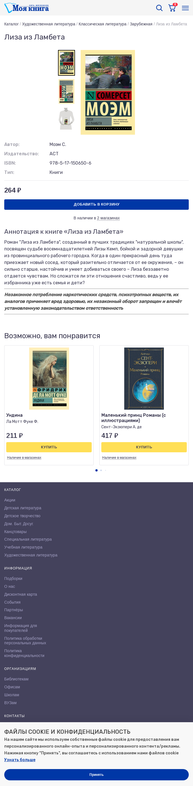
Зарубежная (141, 24)
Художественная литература (48, 24)
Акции (9, 500)
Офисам (12, 687)
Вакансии (13, 617)
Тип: (9, 172)
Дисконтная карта (20, 594)
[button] (96, 470)
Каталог (11, 24)
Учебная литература (23, 547)
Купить (49, 447)
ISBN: (10, 163)
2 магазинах (108, 218)
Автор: (12, 144)
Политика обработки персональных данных (25, 640)
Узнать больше (19, 759)
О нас (9, 586)
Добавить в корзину (96, 204)
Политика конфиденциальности (24, 653)
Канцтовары (15, 531)
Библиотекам (16, 679)
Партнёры (13, 610)
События (12, 602)
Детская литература (22, 508)
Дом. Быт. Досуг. (19, 523)
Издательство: (21, 153)
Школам (11, 695)
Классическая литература (102, 24)
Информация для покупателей (20, 628)
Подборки (13, 578)
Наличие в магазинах (24, 458)
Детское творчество (22, 516)
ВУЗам (10, 702)
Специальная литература (28, 539)
